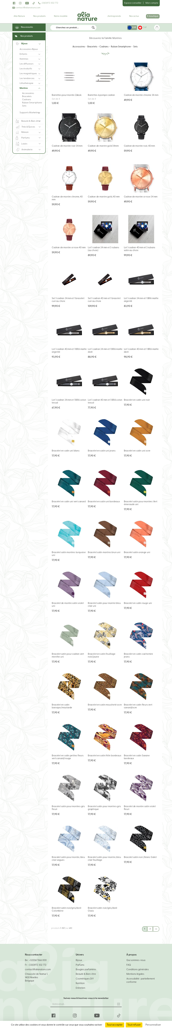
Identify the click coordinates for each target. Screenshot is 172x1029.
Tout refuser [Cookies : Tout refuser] (134, 1025)
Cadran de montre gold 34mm (103, 146)
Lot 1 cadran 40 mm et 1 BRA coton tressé (105, 401)
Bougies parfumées (86, 969)
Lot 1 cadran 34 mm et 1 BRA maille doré (105, 350)
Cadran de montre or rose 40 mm (69, 248)
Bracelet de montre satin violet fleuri (140, 808)
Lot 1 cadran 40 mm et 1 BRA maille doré (141, 350)
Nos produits (39, 16)
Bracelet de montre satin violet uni (68, 604)
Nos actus (134, 16)
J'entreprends (114, 16)
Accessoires (28, 93)
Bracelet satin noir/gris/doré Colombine (66, 909)
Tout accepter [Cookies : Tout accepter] (115, 1025)
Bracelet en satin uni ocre (137, 451)
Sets (24, 106)
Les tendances (27, 78)
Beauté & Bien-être (86, 974)
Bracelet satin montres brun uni (104, 552)
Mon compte (152, 3)
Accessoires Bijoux (29, 49)
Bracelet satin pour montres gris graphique (104, 808)
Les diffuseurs (26, 64)
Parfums (80, 965)
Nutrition (80, 983)
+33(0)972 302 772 (48, 3)
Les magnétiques (28, 73)
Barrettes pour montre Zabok (66, 95)
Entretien (80, 988)
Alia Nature (19, 16)
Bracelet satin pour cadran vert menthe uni (68, 655)
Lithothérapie (26, 83)
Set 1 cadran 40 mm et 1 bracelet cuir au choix (104, 299)
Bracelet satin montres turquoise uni (69, 554)
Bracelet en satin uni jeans (101, 451)
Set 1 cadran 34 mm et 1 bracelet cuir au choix (68, 299)
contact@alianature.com (26, 8)
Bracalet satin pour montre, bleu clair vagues (68, 858)
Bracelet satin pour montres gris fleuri (68, 808)
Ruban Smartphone (32, 103)
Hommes (24, 59)
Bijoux (79, 960)
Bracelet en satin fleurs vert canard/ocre (138, 706)
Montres (24, 88)
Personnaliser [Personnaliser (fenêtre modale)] (153, 1025)
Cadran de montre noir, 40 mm (139, 146)
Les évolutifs (26, 69)
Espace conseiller (132, 3)
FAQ (128, 965)
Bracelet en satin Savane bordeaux (137, 757)
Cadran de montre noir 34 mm (67, 146)
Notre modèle (60, 16)
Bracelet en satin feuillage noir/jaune (101, 655)
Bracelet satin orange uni (137, 552)
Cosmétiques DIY (85, 979)
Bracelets (27, 96)
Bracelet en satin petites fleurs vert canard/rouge (67, 757)
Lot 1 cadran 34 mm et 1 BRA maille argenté (141, 299)
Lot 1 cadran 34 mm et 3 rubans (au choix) (103, 249)
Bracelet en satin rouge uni (138, 603)
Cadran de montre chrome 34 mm (141, 95)
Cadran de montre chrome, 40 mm (67, 198)
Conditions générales (137, 969)
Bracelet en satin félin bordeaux (104, 756)
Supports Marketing (30, 112)
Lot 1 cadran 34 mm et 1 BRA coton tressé (69, 401)
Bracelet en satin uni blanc (65, 451)
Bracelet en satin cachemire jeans (138, 655)
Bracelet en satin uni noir (137, 400)
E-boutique (152, 16)
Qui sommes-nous (136, 960)
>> (156, 929)
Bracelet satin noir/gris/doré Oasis (102, 909)
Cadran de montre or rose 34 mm (141, 197)
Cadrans (26, 99)
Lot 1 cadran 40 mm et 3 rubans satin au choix (139, 249)
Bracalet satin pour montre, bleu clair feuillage (104, 858)
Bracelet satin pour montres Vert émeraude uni (140, 503)
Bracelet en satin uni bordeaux (104, 502)
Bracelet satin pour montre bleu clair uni (104, 604)
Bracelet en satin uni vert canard (68, 502)
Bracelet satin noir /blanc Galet (140, 857)
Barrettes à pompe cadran (101, 95)
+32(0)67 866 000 (38, 960)
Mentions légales (135, 974)
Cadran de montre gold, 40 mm (104, 197)
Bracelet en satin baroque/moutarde (62, 706)
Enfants (23, 54)
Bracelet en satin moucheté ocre (105, 705)
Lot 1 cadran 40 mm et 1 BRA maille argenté (69, 350)
